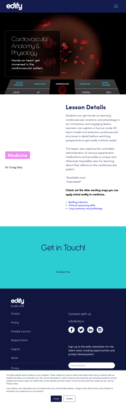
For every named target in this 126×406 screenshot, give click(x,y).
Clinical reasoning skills (82, 205)
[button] (116, 6)
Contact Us (63, 271)
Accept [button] (56, 399)
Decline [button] (69, 399)
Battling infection (78, 202)
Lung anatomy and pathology (86, 208)
